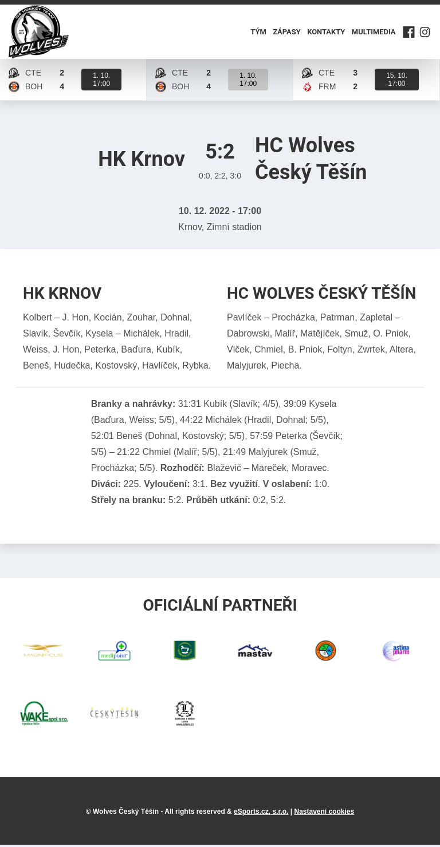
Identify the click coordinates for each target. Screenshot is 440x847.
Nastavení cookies (324, 814)
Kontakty (326, 33)
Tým (259, 33)
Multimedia (373, 33)
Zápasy (287, 33)
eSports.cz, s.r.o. (261, 814)
